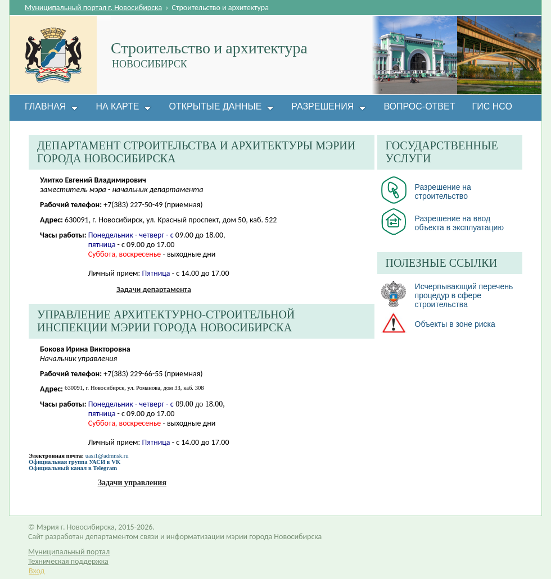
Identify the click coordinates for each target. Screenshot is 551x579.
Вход (36, 571)
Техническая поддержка (68, 561)
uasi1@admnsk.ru (107, 456)
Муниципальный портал (69, 552)
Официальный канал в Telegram (73, 468)
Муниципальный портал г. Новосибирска (93, 7)
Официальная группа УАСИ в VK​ (74, 462)
